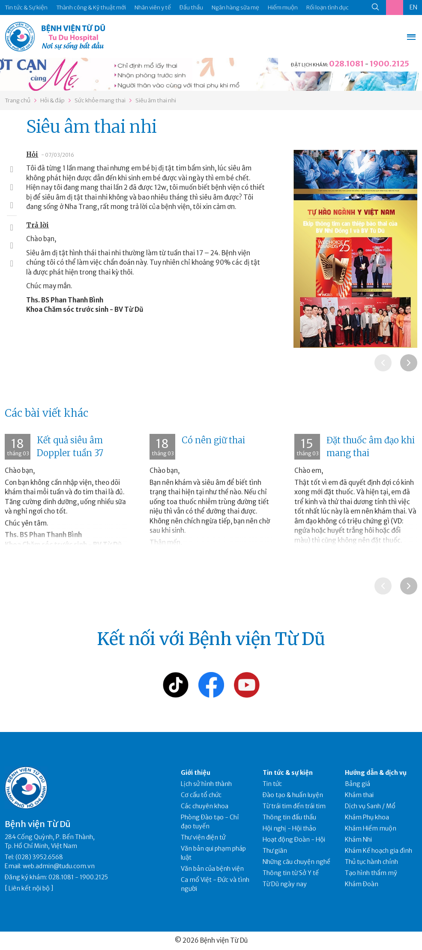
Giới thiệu (195, 773)
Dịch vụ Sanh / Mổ (370, 806)
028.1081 (346, 64)
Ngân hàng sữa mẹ (235, 7)
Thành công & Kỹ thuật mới (91, 7)
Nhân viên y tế (153, 7)
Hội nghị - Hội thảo (289, 828)
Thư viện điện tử (203, 837)
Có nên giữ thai (213, 440)
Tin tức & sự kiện (288, 773)
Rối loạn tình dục (327, 7)
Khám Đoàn (361, 884)
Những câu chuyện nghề (296, 862)
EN (413, 7)
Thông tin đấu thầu (289, 817)
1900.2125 (389, 64)
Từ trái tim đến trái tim (294, 806)
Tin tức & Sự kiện (26, 7)
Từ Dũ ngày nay (285, 884)
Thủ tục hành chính (371, 862)
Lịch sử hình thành (206, 784)
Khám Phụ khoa (367, 817)
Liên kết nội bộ (29, 888)
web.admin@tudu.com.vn (59, 866)
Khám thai (359, 795)
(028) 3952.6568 (39, 857)
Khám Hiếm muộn (370, 828)
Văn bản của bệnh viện (212, 868)
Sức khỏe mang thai (100, 100)
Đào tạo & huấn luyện (293, 795)
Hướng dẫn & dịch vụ (376, 773)
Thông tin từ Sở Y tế (291, 873)
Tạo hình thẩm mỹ (371, 873)
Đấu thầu (191, 7)
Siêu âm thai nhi (155, 100)
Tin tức (272, 784)
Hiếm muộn (283, 7)
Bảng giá (357, 784)
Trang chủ (17, 100)
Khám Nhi (358, 839)
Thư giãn (275, 850)
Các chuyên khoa (204, 806)
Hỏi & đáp (52, 100)
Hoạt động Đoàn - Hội (294, 839)
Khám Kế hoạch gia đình (378, 850)
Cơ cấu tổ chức (201, 795)
